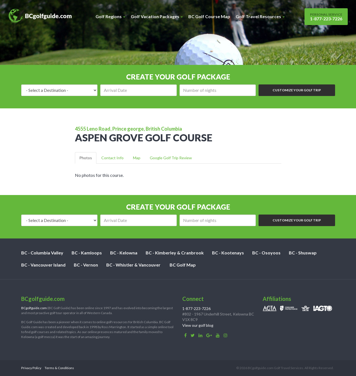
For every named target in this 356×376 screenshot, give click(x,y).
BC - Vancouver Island (43, 264)
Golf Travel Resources (260, 16)
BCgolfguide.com (34, 308)
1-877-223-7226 (326, 16)
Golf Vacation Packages (157, 16)
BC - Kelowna (123, 252)
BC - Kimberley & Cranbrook (175, 252)
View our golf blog (197, 325)
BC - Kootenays (228, 252)
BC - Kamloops (87, 252)
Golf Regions (110, 16)
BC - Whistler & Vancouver (133, 264)
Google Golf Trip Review (171, 157)
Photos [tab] (85, 157)
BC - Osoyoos (266, 252)
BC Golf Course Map (209, 16)
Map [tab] (136, 157)
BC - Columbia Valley (42, 252)
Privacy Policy (31, 368)
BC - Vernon (86, 264)
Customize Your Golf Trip (297, 90)
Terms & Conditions (59, 368)
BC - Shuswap (303, 252)
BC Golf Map (183, 264)
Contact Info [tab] (112, 157)
